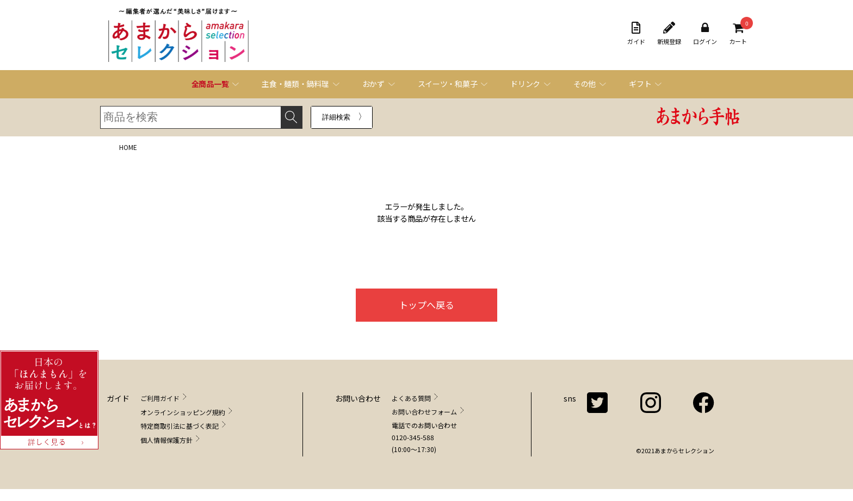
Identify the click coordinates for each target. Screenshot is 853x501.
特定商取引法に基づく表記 (179, 425)
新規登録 (669, 34)
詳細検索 (336, 117)
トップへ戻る (426, 304)
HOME (128, 147)
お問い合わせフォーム (424, 411)
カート (738, 34)
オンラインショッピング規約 (182, 412)
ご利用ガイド (160, 398)
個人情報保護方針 (166, 439)
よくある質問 (411, 398)
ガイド (636, 34)
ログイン (705, 34)
